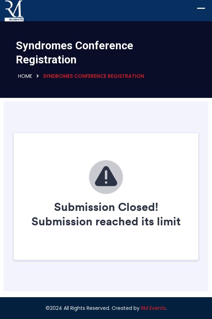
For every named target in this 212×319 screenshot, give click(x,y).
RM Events (153, 308)
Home (25, 76)
